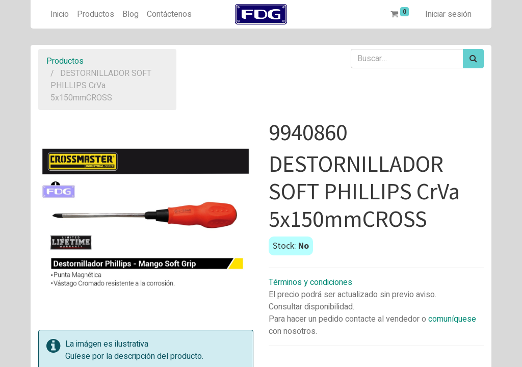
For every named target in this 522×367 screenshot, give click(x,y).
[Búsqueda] (473, 58)
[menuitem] (59, 14)
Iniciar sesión (448, 14)
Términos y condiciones (310, 282)
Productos (65, 61)
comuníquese (452, 319)
